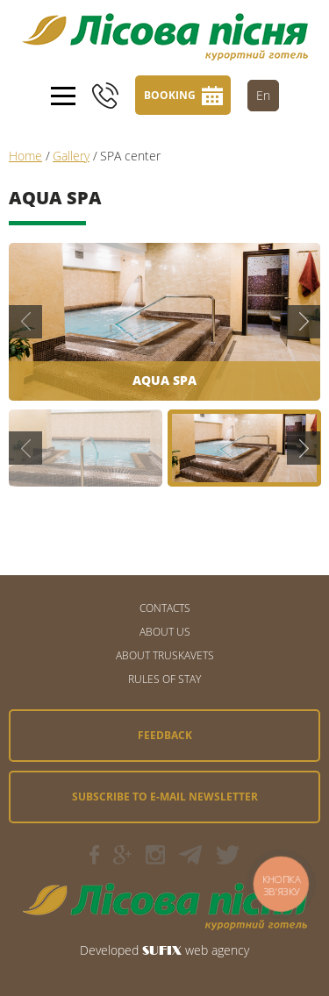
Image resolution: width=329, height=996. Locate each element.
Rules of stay (164, 679)
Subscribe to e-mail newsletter (165, 796)
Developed (109, 950)
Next (303, 321)
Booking (170, 95)
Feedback (165, 735)
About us (164, 631)
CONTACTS (164, 608)
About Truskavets (165, 655)
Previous (25, 321)
